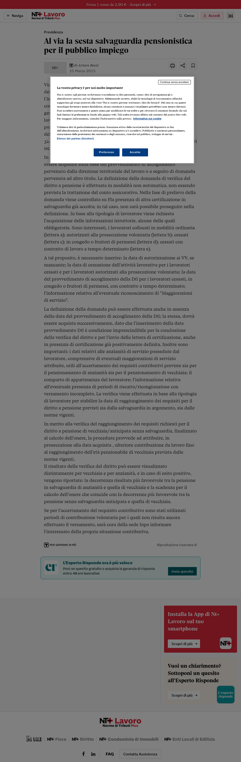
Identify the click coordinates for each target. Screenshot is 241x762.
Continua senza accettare (174, 82)
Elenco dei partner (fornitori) (75, 138)
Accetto (135, 152)
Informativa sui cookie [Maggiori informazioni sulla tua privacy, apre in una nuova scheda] (147, 118)
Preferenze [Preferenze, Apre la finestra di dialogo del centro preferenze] (106, 152)
